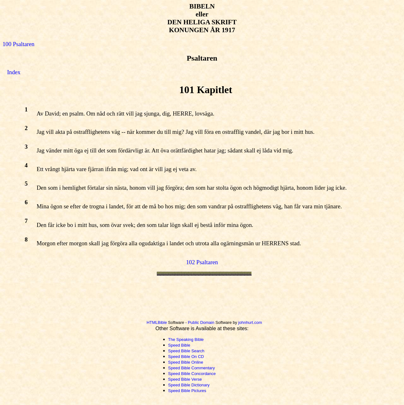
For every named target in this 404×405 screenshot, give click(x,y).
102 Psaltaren (202, 262)
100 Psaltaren (18, 44)
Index (13, 72)
